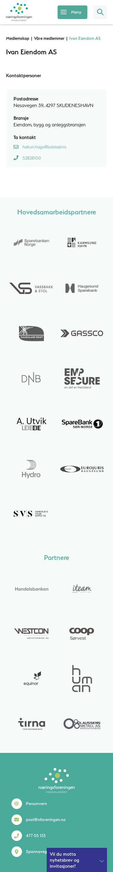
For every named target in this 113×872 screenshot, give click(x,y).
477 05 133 (36, 835)
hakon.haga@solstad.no (44, 147)
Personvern (36, 803)
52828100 (32, 158)
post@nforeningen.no (46, 819)
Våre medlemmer (49, 38)
